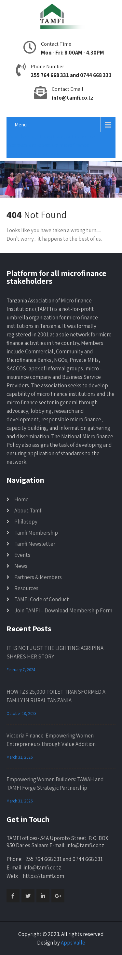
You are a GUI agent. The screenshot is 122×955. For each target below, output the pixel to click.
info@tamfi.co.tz (72, 97)
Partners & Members (38, 577)
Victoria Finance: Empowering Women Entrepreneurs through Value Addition (51, 740)
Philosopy (25, 521)
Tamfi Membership (36, 532)
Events (22, 554)
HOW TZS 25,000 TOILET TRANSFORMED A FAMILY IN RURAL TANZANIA (56, 696)
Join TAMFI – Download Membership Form (63, 610)
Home (21, 499)
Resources (26, 588)
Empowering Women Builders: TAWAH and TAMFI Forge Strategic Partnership (55, 783)
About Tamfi (28, 510)
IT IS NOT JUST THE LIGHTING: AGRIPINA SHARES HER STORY (55, 652)
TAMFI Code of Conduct (41, 599)
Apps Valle (73, 942)
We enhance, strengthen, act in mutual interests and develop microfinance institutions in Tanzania (52, 145)
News (20, 566)
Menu (21, 124)
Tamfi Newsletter (34, 543)
